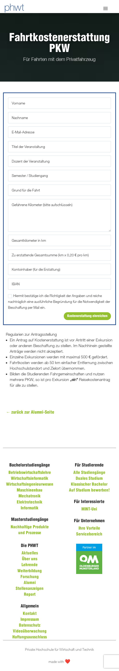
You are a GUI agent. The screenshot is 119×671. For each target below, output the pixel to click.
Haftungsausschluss (29, 637)
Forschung (29, 577)
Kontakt (30, 614)
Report (29, 595)
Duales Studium (89, 479)
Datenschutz (29, 625)
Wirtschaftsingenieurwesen (29, 484)
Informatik (30, 508)
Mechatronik (29, 496)
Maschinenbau (29, 490)
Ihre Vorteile (89, 528)
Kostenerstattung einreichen (87, 316)
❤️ (67, 662)
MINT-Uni (89, 509)
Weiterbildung (29, 571)
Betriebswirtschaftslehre (29, 473)
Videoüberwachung (30, 631)
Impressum (29, 620)
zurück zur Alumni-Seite (30, 412)
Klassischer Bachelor (89, 484)
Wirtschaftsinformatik (29, 479)
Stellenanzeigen (30, 589)
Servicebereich (89, 534)
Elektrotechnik (29, 502)
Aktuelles (30, 553)
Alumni (30, 583)
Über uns (29, 559)
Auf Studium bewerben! (89, 490)
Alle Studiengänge (89, 473)
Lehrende (30, 565)
